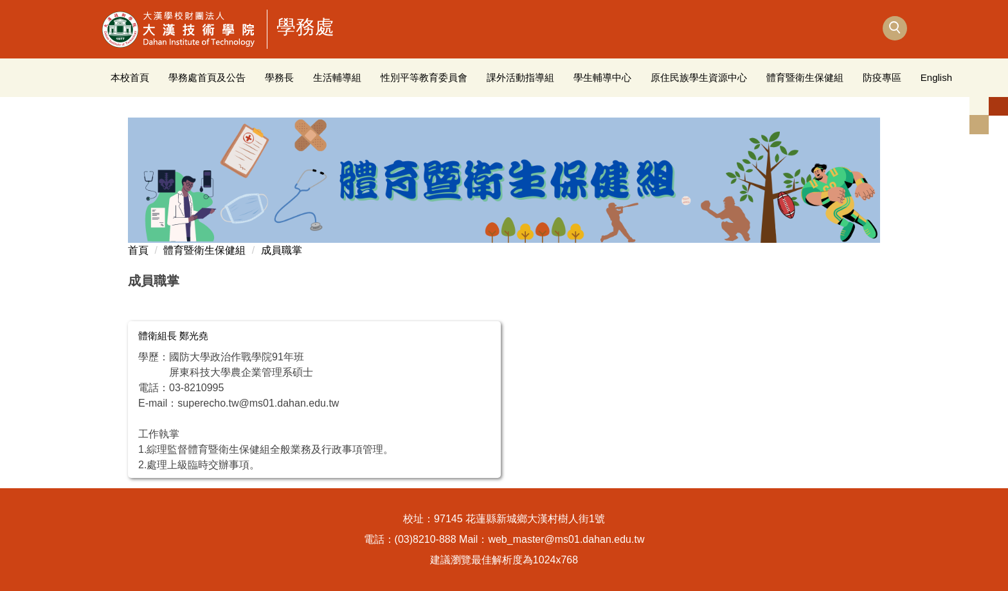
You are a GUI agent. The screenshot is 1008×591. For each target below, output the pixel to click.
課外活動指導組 (520, 77)
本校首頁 (130, 77)
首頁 (138, 250)
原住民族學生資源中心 (699, 77)
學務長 (279, 77)
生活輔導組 (337, 77)
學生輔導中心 (602, 77)
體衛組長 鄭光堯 (173, 335)
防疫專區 (882, 77)
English (936, 77)
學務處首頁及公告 (207, 77)
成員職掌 (281, 250)
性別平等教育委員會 (424, 77)
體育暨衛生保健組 (804, 77)
